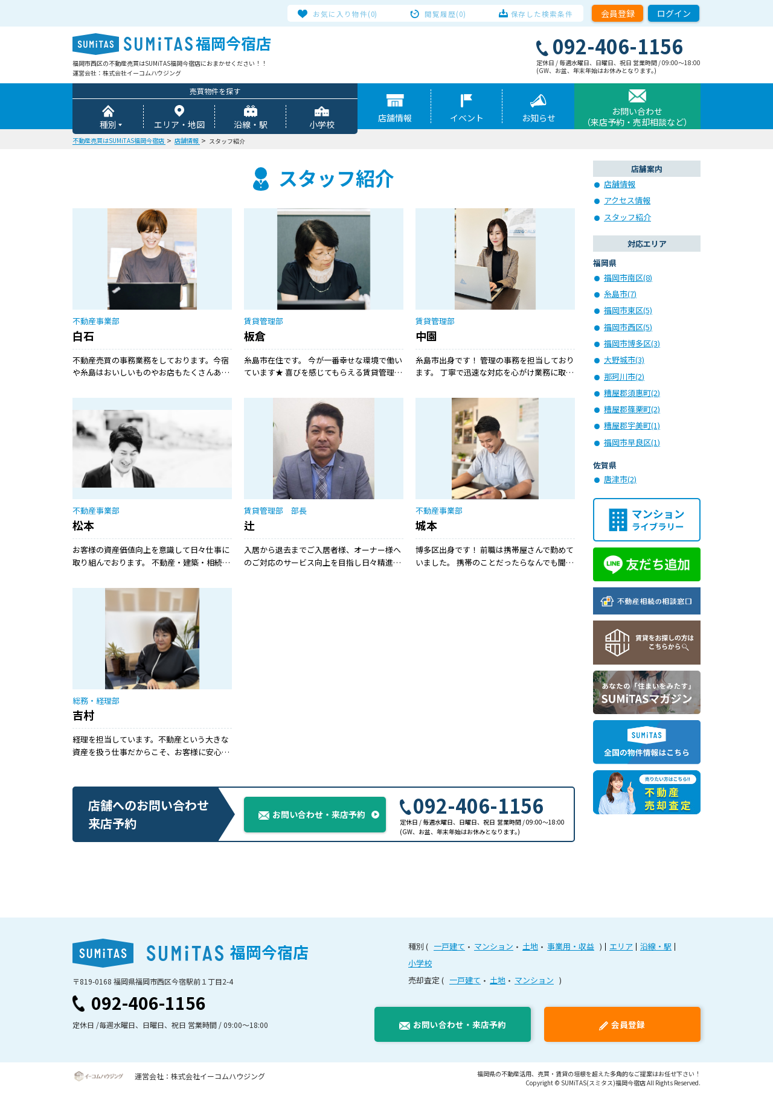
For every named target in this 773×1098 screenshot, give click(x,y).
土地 (530, 951)
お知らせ (539, 119)
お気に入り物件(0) (351, 13)
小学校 (322, 126)
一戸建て (449, 951)
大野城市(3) (624, 360)
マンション (493, 951)
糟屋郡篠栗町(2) (632, 410)
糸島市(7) (620, 295)
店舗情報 (395, 119)
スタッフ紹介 (627, 218)
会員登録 (618, 13)
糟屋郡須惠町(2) (632, 394)
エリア (621, 951)
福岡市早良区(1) (632, 443)
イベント (467, 119)
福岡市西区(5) (628, 328)
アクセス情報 (627, 201)
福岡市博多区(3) (632, 344)
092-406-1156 (472, 809)
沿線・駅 (251, 126)
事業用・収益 (570, 951)
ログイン (674, 13)
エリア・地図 (179, 126)
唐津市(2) (620, 480)
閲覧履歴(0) (446, 13)
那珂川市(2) (624, 377)
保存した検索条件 (536, 13)
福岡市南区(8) (628, 278)
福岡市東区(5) (628, 311)
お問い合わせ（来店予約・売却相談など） (637, 117)
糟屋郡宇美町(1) (632, 426)
